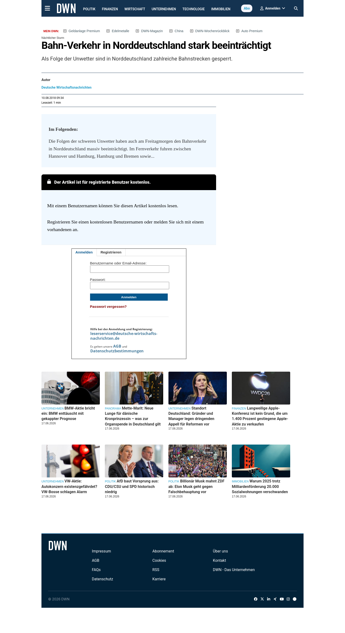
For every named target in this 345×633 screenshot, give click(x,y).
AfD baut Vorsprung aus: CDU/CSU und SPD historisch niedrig (131, 486)
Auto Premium (252, 31)
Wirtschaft (134, 9)
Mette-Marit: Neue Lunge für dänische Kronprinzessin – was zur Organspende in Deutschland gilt (133, 416)
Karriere (159, 579)
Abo (247, 8)
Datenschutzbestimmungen (117, 351)
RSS (155, 569)
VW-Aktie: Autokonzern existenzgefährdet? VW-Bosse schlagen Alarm (69, 486)
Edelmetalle (120, 31)
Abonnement (163, 551)
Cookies (159, 560)
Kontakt (219, 560)
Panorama (113, 408)
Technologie (194, 9)
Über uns (220, 551)
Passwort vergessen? (108, 306)
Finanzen (110, 9)
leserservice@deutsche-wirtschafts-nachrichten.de (123, 336)
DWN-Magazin (152, 31)
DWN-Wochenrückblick (212, 31)
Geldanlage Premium (84, 31)
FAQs (96, 569)
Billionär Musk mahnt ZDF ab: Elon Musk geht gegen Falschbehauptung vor (196, 486)
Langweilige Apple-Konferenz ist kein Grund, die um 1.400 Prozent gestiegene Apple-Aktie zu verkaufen (260, 416)
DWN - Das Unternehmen (234, 569)
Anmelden (84, 252)
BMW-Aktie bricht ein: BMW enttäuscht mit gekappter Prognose (68, 413)
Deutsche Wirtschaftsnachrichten (66, 87)
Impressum (101, 551)
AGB (117, 346)
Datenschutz (102, 579)
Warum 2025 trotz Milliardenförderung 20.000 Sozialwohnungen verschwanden (260, 486)
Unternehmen (164, 9)
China (179, 31)
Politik (89, 9)
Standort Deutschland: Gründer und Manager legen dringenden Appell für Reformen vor (191, 416)
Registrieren (111, 252)
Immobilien (221, 9)
